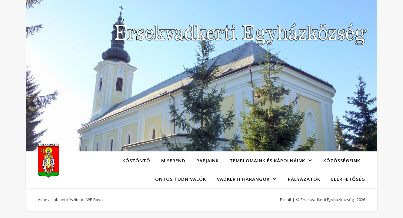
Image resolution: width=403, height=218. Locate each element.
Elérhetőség (348, 179)
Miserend (173, 160)
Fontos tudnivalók (179, 179)
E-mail (285, 199)
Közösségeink (341, 160)
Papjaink (207, 160)
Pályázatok (304, 179)
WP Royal (95, 199)
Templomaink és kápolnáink (267, 160)
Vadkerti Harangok (243, 179)
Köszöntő (136, 160)
